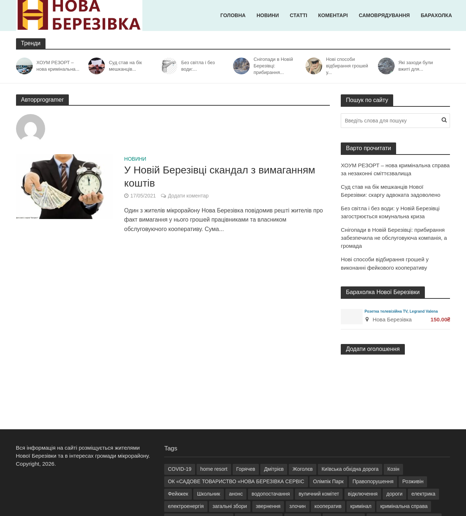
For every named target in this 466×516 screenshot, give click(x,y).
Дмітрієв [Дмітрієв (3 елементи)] (274, 469)
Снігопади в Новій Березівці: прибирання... (273, 65)
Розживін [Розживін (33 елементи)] (412, 481)
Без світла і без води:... (198, 66)
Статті (298, 15)
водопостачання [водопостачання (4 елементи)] (271, 494)
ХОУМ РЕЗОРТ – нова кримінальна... (57, 66)
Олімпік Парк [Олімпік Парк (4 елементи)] (328, 481)
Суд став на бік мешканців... (125, 66)
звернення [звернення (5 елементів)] (268, 506)
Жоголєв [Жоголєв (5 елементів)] (302, 469)
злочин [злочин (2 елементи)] (297, 506)
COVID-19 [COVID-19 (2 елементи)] (179, 469)
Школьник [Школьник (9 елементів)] (208, 494)
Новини (268, 15)
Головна (232, 15)
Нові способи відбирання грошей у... (347, 65)
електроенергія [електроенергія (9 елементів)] (186, 506)
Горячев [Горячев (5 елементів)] (245, 469)
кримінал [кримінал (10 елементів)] (360, 506)
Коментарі (333, 15)
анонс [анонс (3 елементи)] (236, 494)
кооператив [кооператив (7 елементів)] (328, 506)
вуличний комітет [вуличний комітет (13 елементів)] (319, 494)
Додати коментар (188, 196)
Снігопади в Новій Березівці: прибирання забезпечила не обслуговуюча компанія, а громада (394, 238)
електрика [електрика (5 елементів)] (423, 494)
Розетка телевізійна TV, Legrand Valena (401, 311)
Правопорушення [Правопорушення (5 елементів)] (373, 481)
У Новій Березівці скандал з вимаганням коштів (219, 176)
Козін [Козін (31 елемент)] (393, 469)
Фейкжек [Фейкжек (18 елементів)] (178, 494)
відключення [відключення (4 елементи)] (363, 494)
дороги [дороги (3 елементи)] (394, 494)
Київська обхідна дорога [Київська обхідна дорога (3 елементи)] (350, 469)
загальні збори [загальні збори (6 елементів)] (230, 506)
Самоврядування (384, 15)
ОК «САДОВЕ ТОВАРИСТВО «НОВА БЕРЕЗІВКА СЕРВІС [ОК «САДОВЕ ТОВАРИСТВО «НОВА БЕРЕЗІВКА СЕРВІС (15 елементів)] (236, 481)
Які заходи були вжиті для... (415, 66)
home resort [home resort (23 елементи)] (214, 469)
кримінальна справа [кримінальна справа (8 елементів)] (403, 506)
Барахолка (436, 15)
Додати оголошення (373, 349)
